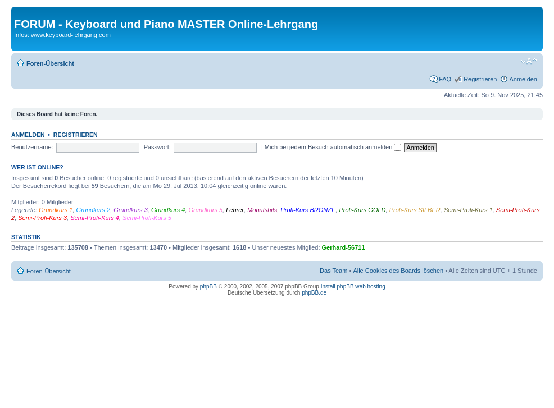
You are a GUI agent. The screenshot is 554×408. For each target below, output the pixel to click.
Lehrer (235, 210)
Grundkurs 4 (168, 210)
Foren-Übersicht (50, 63)
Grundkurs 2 (93, 210)
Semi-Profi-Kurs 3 (42, 217)
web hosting (370, 286)
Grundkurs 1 (56, 210)
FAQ (445, 79)
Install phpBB (337, 286)
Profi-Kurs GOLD (362, 210)
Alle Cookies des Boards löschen (398, 270)
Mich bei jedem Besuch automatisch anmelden (333, 147)
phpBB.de (314, 293)
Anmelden (523, 79)
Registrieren (480, 79)
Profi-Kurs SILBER (415, 210)
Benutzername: (32, 147)
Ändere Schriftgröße (529, 61)
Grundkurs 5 (206, 210)
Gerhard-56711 (343, 247)
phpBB (208, 286)
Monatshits (262, 210)
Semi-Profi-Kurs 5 (146, 217)
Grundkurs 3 (130, 210)
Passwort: (157, 147)
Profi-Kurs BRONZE (307, 210)
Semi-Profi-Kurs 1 (468, 210)
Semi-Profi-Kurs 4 (94, 217)
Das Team (333, 270)
